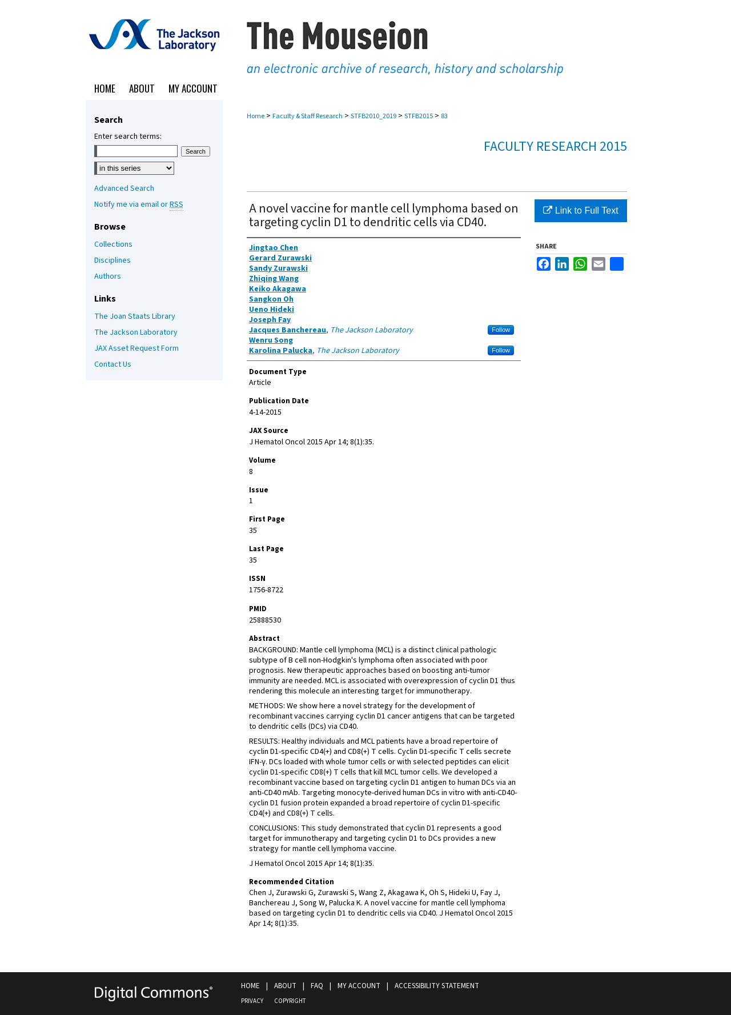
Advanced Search (124, 188)
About (285, 986)
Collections (113, 244)
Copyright (290, 1001)
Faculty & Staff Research (307, 116)
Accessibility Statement (437, 986)
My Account (359, 986)
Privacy (252, 1001)
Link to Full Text (580, 210)
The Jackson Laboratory (136, 332)
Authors (107, 276)
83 (444, 116)
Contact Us (112, 364)
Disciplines (112, 260)
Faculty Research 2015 (555, 147)
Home (255, 116)
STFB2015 (418, 116)
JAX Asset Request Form (136, 348)
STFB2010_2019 (373, 116)
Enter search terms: (128, 136)
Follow (501, 329)
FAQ (317, 986)
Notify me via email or (138, 204)
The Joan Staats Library (134, 316)
